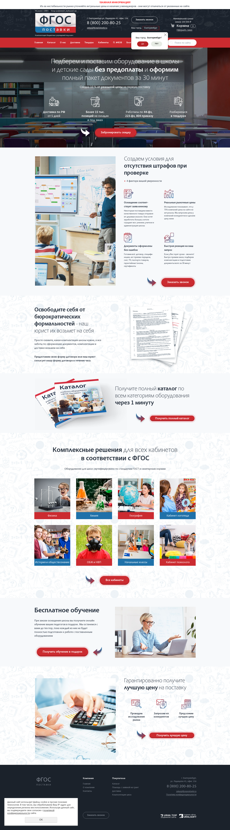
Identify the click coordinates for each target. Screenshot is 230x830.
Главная (38, 43)
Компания (88, 778)
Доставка (75, 43)
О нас (63, 43)
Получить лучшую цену (172, 735)
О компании (88, 787)
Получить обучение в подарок (62, 652)
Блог (128, 43)
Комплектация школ (122, 795)
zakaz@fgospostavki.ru (97, 28)
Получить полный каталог (172, 418)
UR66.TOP (169, 815)
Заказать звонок (144, 20)
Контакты (87, 791)
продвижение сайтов (168, 817)
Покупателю (118, 778)
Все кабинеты (115, 580)
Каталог (51, 43)
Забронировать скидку (116, 132)
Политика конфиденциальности (181, 795)
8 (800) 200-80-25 (104, 23)
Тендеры (89, 43)
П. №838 (117, 43)
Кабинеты (103, 43)
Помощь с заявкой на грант (125, 787)
